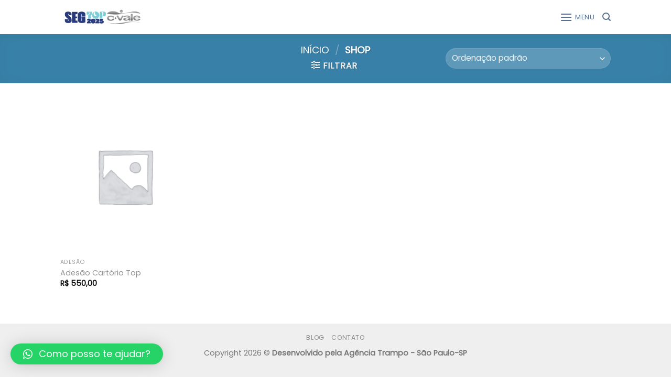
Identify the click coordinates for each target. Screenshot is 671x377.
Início (315, 50)
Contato (347, 337)
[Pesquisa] (606, 17)
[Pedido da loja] (528, 58)
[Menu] (577, 17)
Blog (315, 337)
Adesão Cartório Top (100, 273)
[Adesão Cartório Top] (125, 176)
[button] (86, 353)
